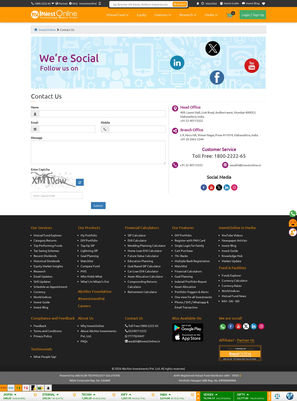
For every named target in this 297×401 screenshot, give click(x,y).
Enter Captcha (40, 169)
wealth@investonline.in (245, 165)
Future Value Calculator (143, 256)
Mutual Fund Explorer (48, 235)
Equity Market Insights (48, 266)
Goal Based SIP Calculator (144, 266)
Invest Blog (41, 307)
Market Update (231, 261)
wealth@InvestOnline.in (144, 341)
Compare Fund (90, 266)
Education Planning (140, 261)
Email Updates (43, 276)
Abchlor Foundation (94, 291)
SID (237, 301)
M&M (163, 394)
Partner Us (246, 340)
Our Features (183, 227)
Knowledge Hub (232, 256)
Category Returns (45, 240)
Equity (141, 15)
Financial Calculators (142, 227)
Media (211, 15)
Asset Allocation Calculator (145, 276)
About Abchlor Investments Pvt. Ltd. (98, 333)
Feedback (40, 326)
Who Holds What (91, 276)
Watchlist (209, 3)
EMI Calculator (137, 240)
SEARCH (180, 4)
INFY (124, 394)
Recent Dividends (45, 256)
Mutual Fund (117, 15)
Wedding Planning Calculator (147, 245)
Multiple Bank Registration (192, 261)
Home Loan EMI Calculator (145, 250)
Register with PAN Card (190, 240)
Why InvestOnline (92, 326)
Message (36, 137)
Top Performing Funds (48, 245)
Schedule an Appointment (50, 286)
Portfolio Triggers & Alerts (192, 292)
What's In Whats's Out (95, 281)
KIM (224, 301)
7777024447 (136, 336)
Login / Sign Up (253, 15)
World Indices (42, 297)
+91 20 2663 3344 (192, 139)
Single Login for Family (189, 245)
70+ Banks (181, 256)
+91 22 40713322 (191, 120)
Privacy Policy (43, 336)
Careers (84, 305)
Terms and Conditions (48, 331)
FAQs (84, 341)
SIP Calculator (137, 235)
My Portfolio (89, 235)
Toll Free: (132, 326)
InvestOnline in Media (237, 227)
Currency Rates (232, 285)
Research (188, 15)
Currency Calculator (235, 280)
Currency (39, 292)
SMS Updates (42, 281)
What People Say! (45, 356)
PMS (83, 271)
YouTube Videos (232, 235)
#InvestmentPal (91, 298)
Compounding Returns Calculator (142, 284)
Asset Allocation (185, 286)
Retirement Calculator (142, 292)
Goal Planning (90, 256)
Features (162, 15)
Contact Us (134, 318)
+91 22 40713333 (191, 165)
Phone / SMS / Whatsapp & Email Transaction (192, 304)
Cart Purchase (184, 250)
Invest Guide (42, 302)
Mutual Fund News (234, 296)
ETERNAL (48, 394)
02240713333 (137, 331)
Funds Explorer (231, 275)
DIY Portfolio (89, 240)
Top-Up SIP (88, 245)
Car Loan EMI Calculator (143, 271)
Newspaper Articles (234, 240)
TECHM (86, 394)
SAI (231, 301)
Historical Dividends (47, 261)
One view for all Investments (193, 297)
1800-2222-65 (43, 3)
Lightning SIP (89, 250)
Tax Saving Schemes (46, 250)
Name (35, 107)
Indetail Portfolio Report (191, 281)
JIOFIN (7, 394)
